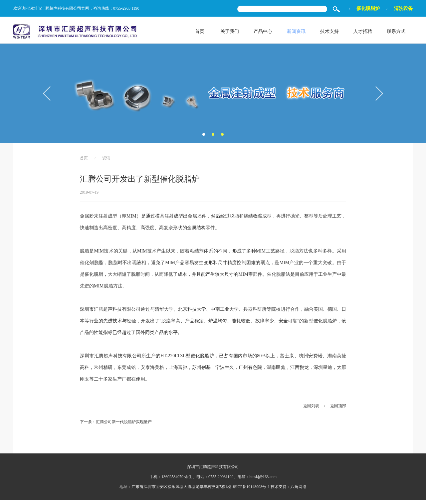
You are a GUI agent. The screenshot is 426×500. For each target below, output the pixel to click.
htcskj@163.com (263, 476)
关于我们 (229, 31)
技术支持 (329, 31)
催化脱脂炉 (368, 8)
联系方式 (396, 31)
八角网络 (299, 486)
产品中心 (263, 31)
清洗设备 (403, 8)
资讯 (106, 158)
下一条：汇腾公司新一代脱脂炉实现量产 (116, 421)
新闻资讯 (296, 31)
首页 (199, 31)
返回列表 (311, 406)
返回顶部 (338, 406)
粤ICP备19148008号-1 (251, 486)
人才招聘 (362, 31)
